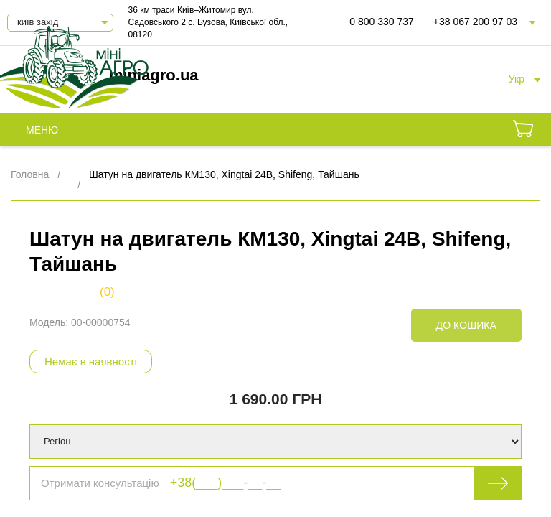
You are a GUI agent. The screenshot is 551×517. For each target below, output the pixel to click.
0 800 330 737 (381, 21)
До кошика (466, 325)
